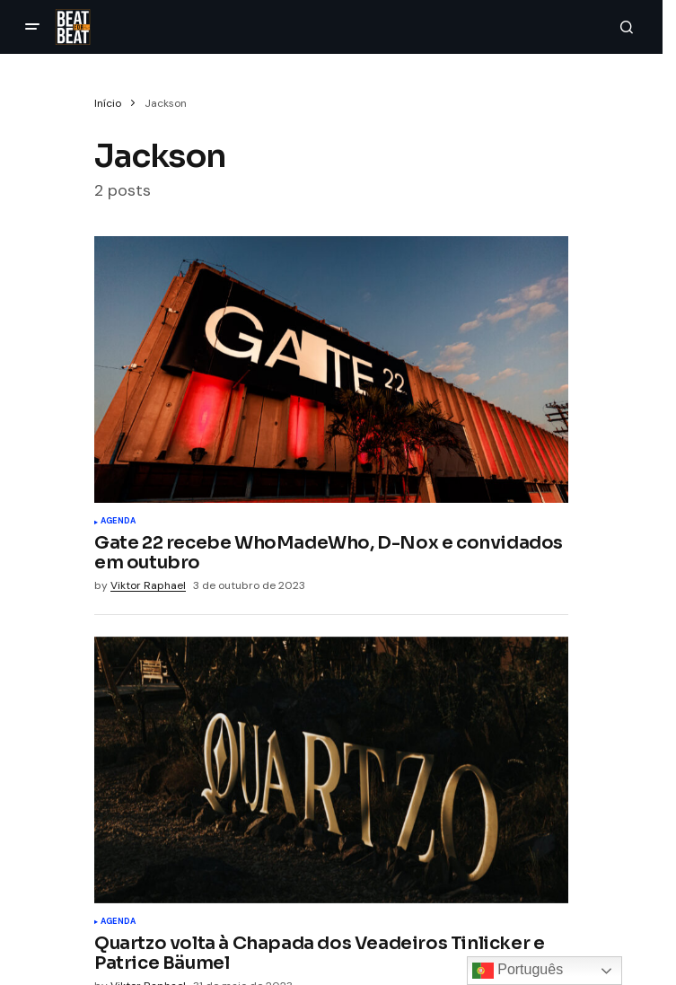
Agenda (118, 521)
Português (517, 970)
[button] (32, 27)
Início (107, 103)
